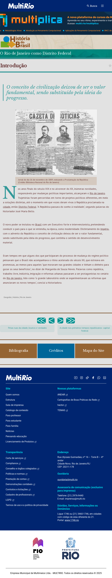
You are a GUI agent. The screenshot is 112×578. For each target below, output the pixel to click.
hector (62, 405)
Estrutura (10, 399)
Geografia (7, 297)
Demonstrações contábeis (20, 484)
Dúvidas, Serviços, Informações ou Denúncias (77, 507)
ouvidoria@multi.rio (67, 479)
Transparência (14, 452)
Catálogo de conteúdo (17, 410)
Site (8, 388)
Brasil (38, 224)
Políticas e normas (17, 473)
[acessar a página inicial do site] (21, 6)
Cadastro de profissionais (20, 494)
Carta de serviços (16, 458)
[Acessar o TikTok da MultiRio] (87, 377)
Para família (12, 426)
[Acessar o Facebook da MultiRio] (93, 377)
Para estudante (13, 420)
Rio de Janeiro (97, 193)
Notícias (10, 431)
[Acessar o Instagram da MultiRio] (81, 377)
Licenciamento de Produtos (21, 441)
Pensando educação (16, 436)
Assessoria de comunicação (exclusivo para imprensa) (80, 489)
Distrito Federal (27, 206)
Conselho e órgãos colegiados (22, 468)
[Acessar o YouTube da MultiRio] (76, 377)
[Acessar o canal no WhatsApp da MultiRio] (99, 377)
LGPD (10, 500)
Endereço (63, 452)
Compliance (13, 463)
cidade (6, 206)
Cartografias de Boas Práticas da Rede (78, 399)
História (16, 297)
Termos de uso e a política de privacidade (27, 505)
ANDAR (62, 394)
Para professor (13, 415)
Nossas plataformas (69, 388)
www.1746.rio (72, 520)
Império (104, 229)
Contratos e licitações (18, 489)
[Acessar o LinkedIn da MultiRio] (104, 377)
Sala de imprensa (15, 405)
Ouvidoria (63, 473)
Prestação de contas (18, 479)
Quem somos (12, 394)
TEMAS (62, 410)
